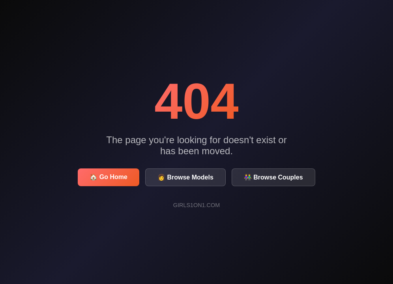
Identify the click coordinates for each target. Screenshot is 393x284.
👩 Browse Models (185, 177)
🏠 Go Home (108, 177)
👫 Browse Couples (273, 177)
